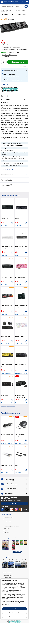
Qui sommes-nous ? (7, 517)
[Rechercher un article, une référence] (14, 6)
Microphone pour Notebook (7, 443)
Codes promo (6, 528)
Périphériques (17, 10)
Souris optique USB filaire (21, 443)
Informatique (9, 10)
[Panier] (27, 2)
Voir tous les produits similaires (8, 406)
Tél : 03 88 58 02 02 (9, 480)
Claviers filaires (4, 11)
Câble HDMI (18, 472)
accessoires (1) (6, 180)
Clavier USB (4, 225)
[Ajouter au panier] (17, 62)
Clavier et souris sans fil (6, 402)
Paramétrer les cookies (14, 612)
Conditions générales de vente (10, 522)
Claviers (24, 10)
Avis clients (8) (6, 185)
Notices (5, 530)
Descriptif (4, 96)
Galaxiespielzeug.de (8, 575)
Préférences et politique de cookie (11, 526)
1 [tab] (13, 37)
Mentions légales (7, 524)
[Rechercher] (26, 6)
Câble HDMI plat (5, 472)
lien (15, 591)
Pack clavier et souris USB (21, 373)
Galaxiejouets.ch (7, 577)
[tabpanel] (14, 27)
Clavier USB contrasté (6, 373)
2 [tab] (15, 37)
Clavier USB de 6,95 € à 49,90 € (8, 169)
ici (8, 604)
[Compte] (23, 2)
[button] (9, 55)
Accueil (3, 10)
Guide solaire (6, 532)
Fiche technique (7, 175)
